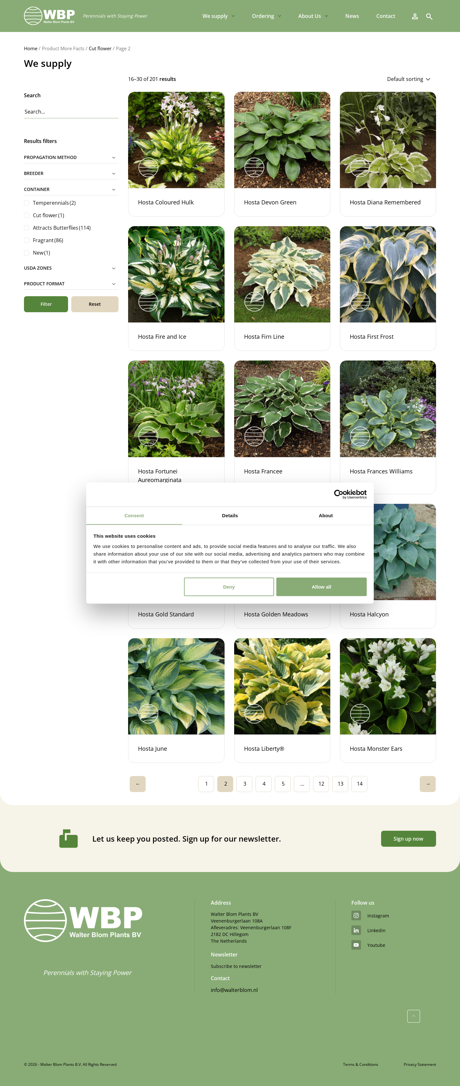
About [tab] (326, 515)
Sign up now (408, 838)
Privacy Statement (420, 1064)
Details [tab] (230, 515)
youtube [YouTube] (368, 945)
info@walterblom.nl (234, 990)
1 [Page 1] (206, 783)
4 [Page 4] (264, 783)
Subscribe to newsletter (236, 966)
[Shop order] (361, 79)
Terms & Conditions (360, 1064)
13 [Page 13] (340, 783)
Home (30, 48)
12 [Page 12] (321, 783)
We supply (215, 16)
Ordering (263, 16)
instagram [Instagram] (370, 915)
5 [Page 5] (283, 783)
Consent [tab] (134, 515)
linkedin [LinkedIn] (368, 930)
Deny (229, 587)
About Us (309, 16)
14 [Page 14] (360, 783)
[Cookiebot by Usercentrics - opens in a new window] (339, 494)
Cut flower (100, 48)
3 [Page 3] (244, 783)
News (352, 16)
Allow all (321, 587)
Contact (385, 16)
